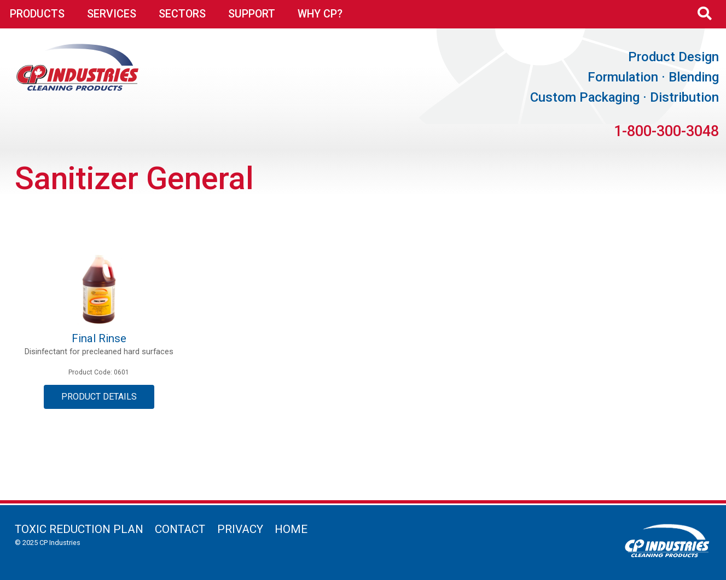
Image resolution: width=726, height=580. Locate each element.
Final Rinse (99, 338)
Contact (180, 529)
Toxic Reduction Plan (79, 529)
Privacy (240, 529)
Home (291, 529)
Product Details (99, 396)
